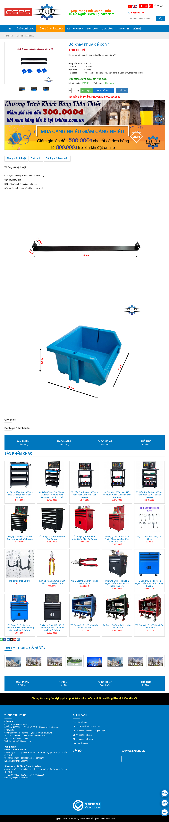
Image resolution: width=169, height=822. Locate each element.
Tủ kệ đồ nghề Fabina (50, 28)
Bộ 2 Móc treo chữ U (19, 581)
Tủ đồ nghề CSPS (24, 28)
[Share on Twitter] (8, 639)
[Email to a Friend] (11, 639)
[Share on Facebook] (4, 639)
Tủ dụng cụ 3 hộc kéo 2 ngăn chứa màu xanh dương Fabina (149, 583)
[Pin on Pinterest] (14, 639)
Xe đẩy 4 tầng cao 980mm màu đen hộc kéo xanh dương (20, 494)
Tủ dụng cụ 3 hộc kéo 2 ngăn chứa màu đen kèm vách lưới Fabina (52, 627)
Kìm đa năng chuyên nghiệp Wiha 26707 (84, 582)
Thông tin (123, 28)
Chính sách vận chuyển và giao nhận (89, 731)
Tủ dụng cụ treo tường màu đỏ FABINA (149, 626)
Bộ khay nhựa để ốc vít (89, 44)
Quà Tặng (107, 28)
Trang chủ (8, 36)
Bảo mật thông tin (80, 743)
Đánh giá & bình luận (57, 158)
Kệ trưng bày (75, 28)
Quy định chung (80, 722)
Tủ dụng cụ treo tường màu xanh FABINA (84, 626)
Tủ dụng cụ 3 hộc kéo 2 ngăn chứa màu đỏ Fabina (84, 537)
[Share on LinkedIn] (18, 639)
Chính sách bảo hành (82, 735)
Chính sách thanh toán (83, 739)
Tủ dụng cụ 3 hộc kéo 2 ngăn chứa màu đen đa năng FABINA (117, 583)
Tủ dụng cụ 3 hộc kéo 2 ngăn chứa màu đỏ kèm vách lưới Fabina (117, 539)
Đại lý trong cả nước (24, 648)
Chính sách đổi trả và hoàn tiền (86, 726)
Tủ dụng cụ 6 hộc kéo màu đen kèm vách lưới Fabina (19, 537)
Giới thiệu (36, 158)
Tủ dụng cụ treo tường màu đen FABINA (117, 626)
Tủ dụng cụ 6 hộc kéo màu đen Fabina (52, 537)
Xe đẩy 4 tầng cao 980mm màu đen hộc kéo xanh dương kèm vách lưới (52, 494)
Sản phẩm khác (18, 453)
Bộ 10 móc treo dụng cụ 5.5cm (149, 537)
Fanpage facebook (134, 758)
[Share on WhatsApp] (1, 639)
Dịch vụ (92, 28)
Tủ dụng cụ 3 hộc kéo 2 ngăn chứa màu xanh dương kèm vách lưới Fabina (19, 627)
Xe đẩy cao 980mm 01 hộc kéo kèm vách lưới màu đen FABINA (117, 494)
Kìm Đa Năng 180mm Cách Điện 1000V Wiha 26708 (52, 582)
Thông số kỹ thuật (16, 158)
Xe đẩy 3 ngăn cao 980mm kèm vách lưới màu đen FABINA (84, 494)
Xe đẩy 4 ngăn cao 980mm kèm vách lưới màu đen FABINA (149, 494)
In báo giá (122, 90)
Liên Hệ (137, 28)
